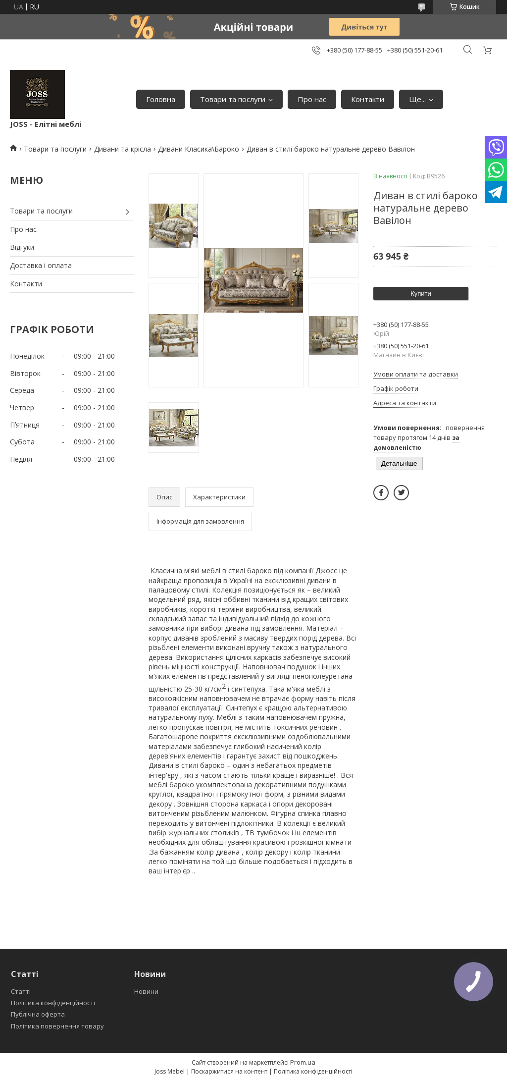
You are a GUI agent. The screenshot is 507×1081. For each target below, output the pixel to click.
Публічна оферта (38, 1014)
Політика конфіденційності (53, 1002)
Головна (160, 99)
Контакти (367, 99)
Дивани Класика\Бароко (198, 149)
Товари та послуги (232, 99)
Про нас (312, 99)
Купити (420, 293)
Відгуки (22, 247)
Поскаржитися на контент (229, 1071)
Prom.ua (302, 1062)
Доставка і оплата (41, 265)
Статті (21, 991)
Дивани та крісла (122, 149)
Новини (146, 991)
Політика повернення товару (57, 1026)
